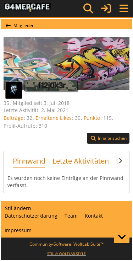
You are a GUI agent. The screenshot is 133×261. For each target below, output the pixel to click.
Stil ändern (18, 208)
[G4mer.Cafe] (27, 8)
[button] (108, 138)
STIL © (66, 253)
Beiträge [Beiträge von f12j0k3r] (13, 117)
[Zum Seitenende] (121, 236)
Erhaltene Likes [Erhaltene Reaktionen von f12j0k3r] (53, 117)
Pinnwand (29, 161)
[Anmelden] (106, 8)
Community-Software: (66, 244)
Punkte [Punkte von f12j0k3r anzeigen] (92, 117)
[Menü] (124, 8)
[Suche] (88, 8)
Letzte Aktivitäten (80, 161)
